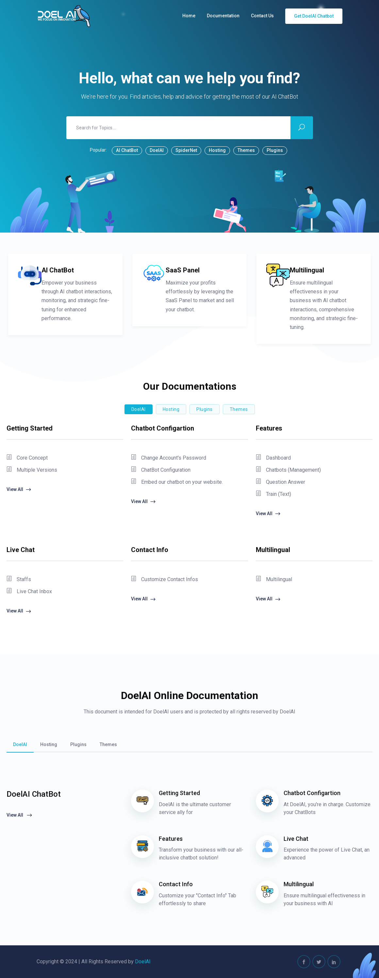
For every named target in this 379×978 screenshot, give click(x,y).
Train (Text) (273, 494)
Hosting (217, 150)
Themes (246, 150)
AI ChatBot (127, 150)
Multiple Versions (32, 470)
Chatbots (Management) (288, 470)
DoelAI (157, 150)
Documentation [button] (223, 15)
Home (188, 15)
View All (19, 489)
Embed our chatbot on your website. (177, 482)
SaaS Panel (183, 270)
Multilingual (307, 270)
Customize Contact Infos (164, 579)
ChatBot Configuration (160, 470)
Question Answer (280, 482)
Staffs (19, 579)
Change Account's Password (168, 458)
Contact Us (262, 15)
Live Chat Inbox (29, 591)
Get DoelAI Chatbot (314, 16)
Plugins (275, 150)
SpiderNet (186, 150)
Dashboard (273, 458)
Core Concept (27, 458)
